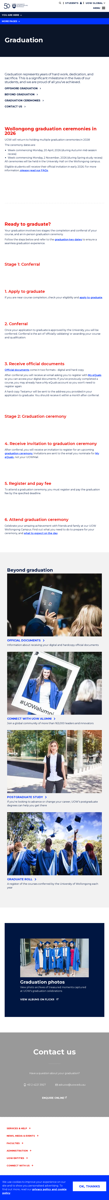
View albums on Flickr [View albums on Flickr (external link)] (37, 1132)
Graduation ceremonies (22, 100)
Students (71, 3)
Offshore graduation (21, 88)
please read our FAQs (34, 170)
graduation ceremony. (19, 542)
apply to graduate (90, 320)
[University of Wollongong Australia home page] (16, 6)
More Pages (11, 21)
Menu (99, 8)
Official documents (17, 436)
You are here (12, 15)
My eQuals (94, 442)
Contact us (13, 106)
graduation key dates (68, 239)
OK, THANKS (89, 1186)
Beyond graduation (19, 94)
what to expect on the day (41, 665)
